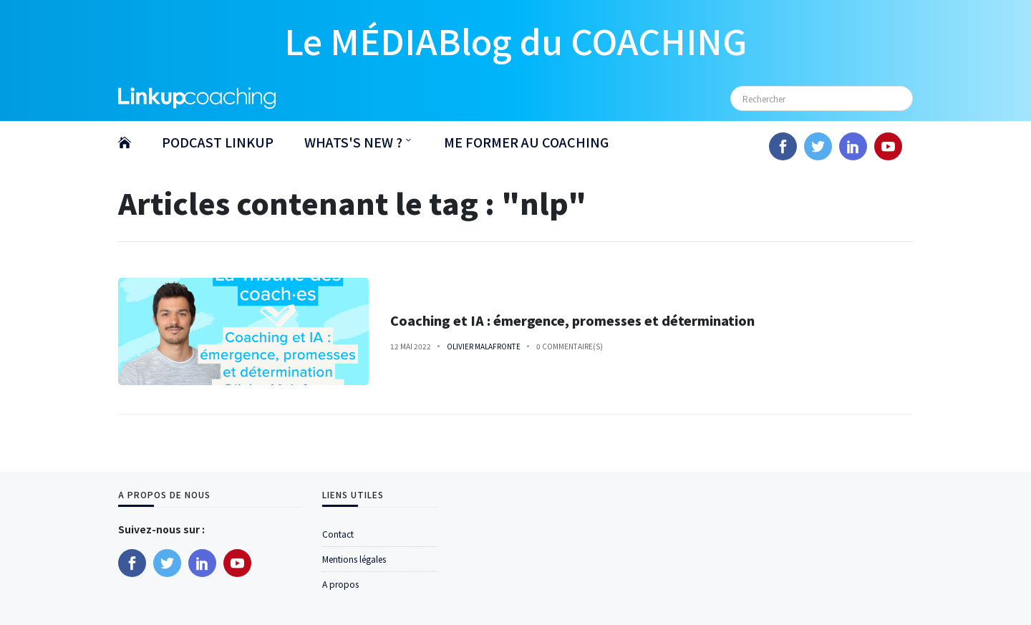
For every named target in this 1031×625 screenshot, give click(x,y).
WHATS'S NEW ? (353, 141)
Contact (338, 534)
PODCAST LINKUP (218, 141)
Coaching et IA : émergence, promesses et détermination (572, 320)
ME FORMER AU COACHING (526, 141)
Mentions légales (354, 559)
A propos (340, 584)
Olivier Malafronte (484, 346)
